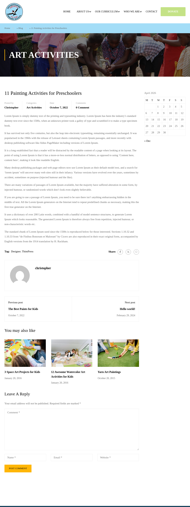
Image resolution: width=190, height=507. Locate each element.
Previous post (15, 302)
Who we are (132, 11)
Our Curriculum (106, 11)
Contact (151, 11)
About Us (83, 11)
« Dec (147, 140)
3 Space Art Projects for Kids (22, 371)
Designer (16, 251)
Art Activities (34, 107)
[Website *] (118, 457)
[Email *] (71, 457)
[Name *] (25, 457)
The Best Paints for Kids (23, 308)
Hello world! (127, 308)
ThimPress (27, 251)
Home (67, 11)
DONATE (173, 11)
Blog (20, 28)
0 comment (82, 107)
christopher (11, 107)
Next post (130, 302)
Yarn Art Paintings (109, 371)
